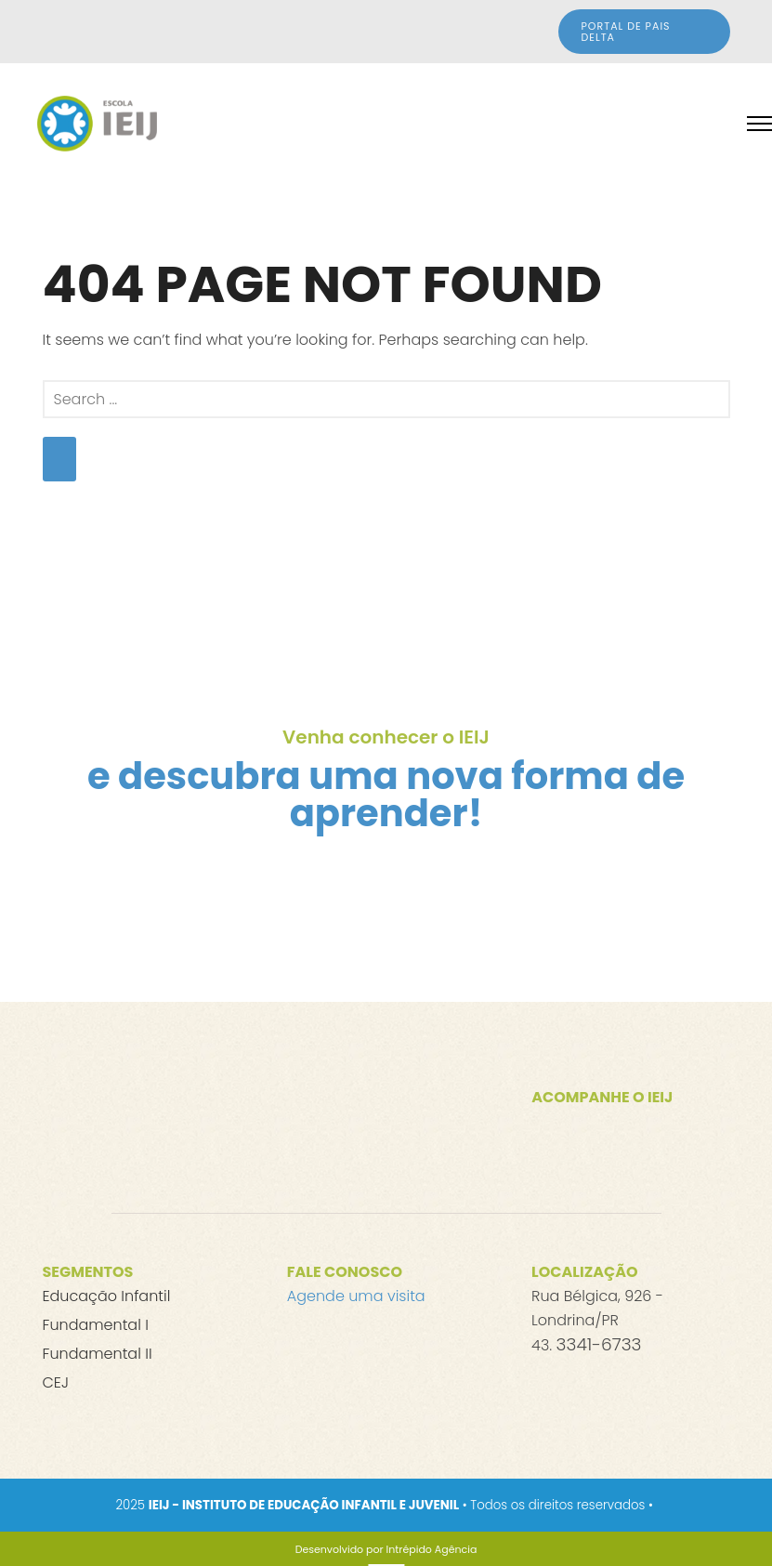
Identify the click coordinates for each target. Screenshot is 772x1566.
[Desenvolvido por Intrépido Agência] (386, 1549)
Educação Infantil (107, 1296)
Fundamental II (97, 1353)
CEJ (56, 1382)
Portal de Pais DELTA (626, 32)
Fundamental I (96, 1325)
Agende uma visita (356, 1296)
